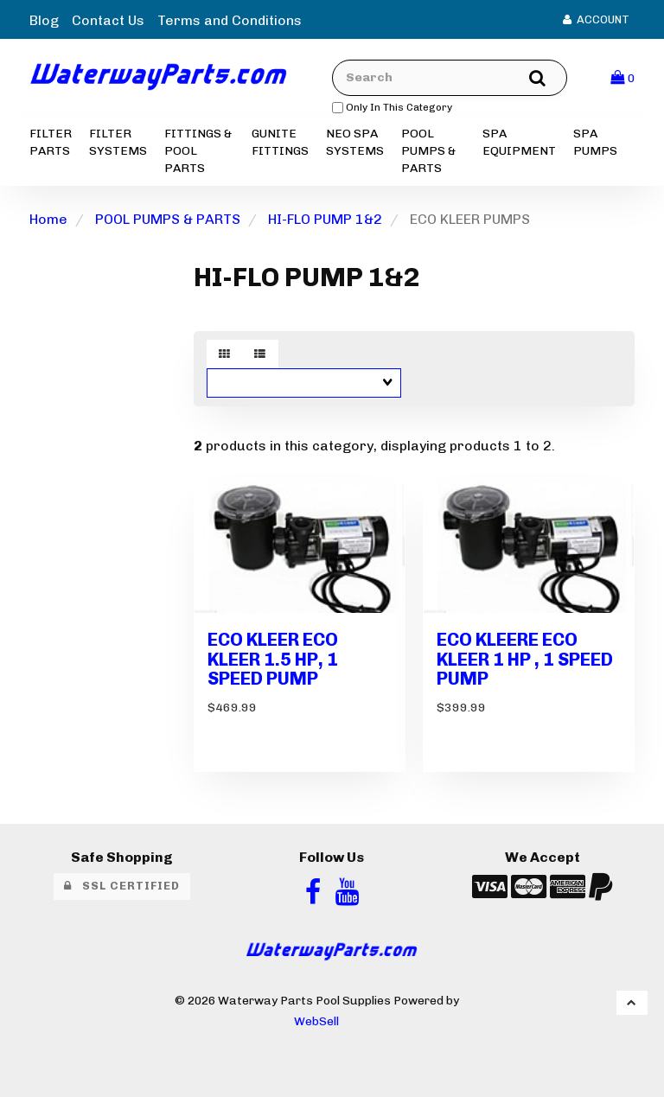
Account (596, 19)
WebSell (316, 1021)
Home (48, 219)
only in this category (392, 107)
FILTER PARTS (50, 142)
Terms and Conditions (229, 20)
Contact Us (108, 20)
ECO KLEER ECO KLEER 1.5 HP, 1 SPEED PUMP (273, 659)
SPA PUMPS (595, 142)
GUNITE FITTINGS (280, 142)
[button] (622, 77)
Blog (44, 20)
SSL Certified (122, 885)
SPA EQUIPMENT (519, 142)
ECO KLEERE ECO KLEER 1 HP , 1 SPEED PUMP (525, 659)
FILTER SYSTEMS (118, 142)
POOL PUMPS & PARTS (428, 150)
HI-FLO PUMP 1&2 (325, 219)
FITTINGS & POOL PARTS (198, 150)
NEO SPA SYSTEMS (355, 142)
